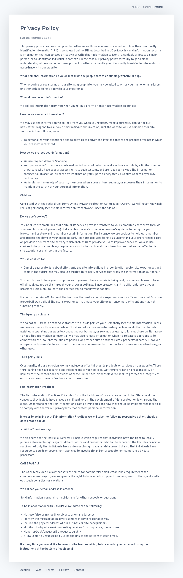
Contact (79, 570)
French (158, 7)
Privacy (64, 570)
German (136, 7)
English (147, 7)
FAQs (38, 570)
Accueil (25, 570)
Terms (50, 570)
